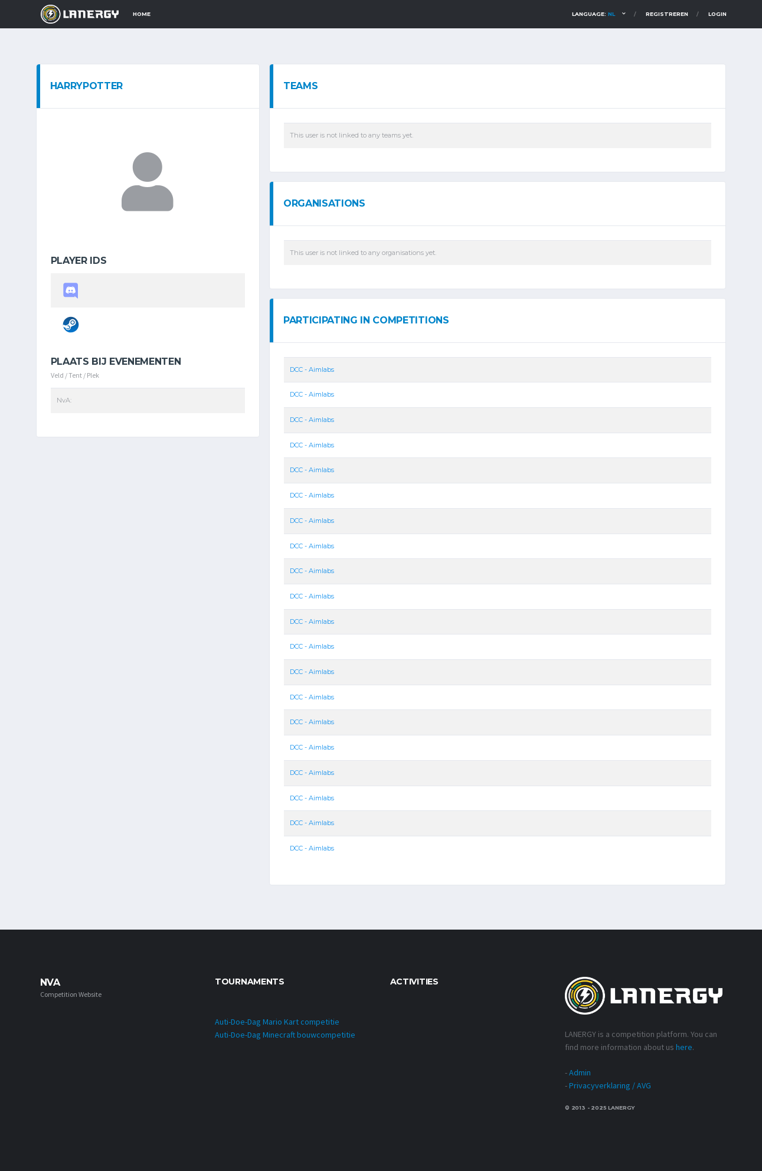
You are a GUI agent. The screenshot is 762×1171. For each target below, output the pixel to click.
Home (142, 14)
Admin (580, 1072)
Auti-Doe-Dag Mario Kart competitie (277, 1021)
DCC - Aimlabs (312, 369)
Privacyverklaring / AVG (610, 1085)
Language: (593, 14)
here (684, 1047)
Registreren (667, 14)
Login (717, 14)
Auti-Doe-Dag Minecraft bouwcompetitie (285, 1034)
